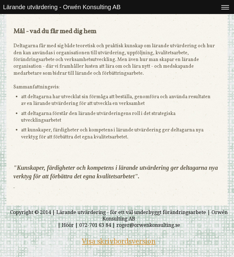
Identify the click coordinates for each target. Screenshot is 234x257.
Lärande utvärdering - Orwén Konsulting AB (62, 7)
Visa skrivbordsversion (119, 241)
